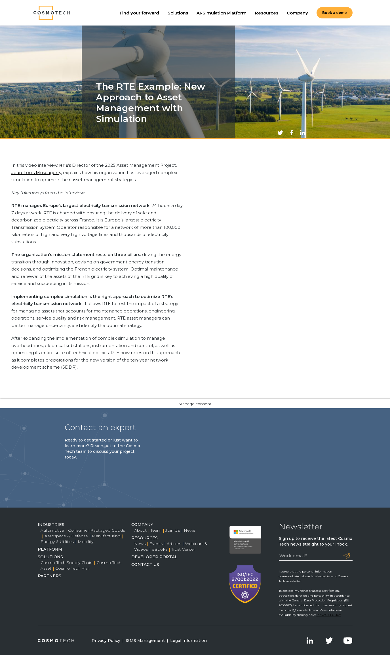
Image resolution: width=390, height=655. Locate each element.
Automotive (52, 530)
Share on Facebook (291, 132)
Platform (50, 549)
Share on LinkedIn (303, 132)
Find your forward (139, 12)
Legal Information (188, 640)
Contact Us (145, 564)
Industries (51, 524)
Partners (49, 575)
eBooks (159, 549)
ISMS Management (145, 640)
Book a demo (334, 12)
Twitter (329, 640)
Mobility (85, 541)
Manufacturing (106, 535)
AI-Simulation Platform (221, 12)
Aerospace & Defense (66, 535)
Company (297, 12)
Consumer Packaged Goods (96, 530)
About (140, 530)
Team (156, 530)
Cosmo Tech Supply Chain (66, 562)
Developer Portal (154, 556)
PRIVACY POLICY (329, 615)
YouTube (348, 640)
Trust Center (183, 549)
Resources (266, 12)
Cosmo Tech (51, 13)
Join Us (172, 530)
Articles (174, 543)
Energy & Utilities (57, 541)
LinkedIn (310, 640)
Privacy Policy (106, 640)
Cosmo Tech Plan (72, 568)
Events (156, 543)
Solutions (178, 12)
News (189, 530)
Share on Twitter (280, 132)
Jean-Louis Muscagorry (36, 172)
